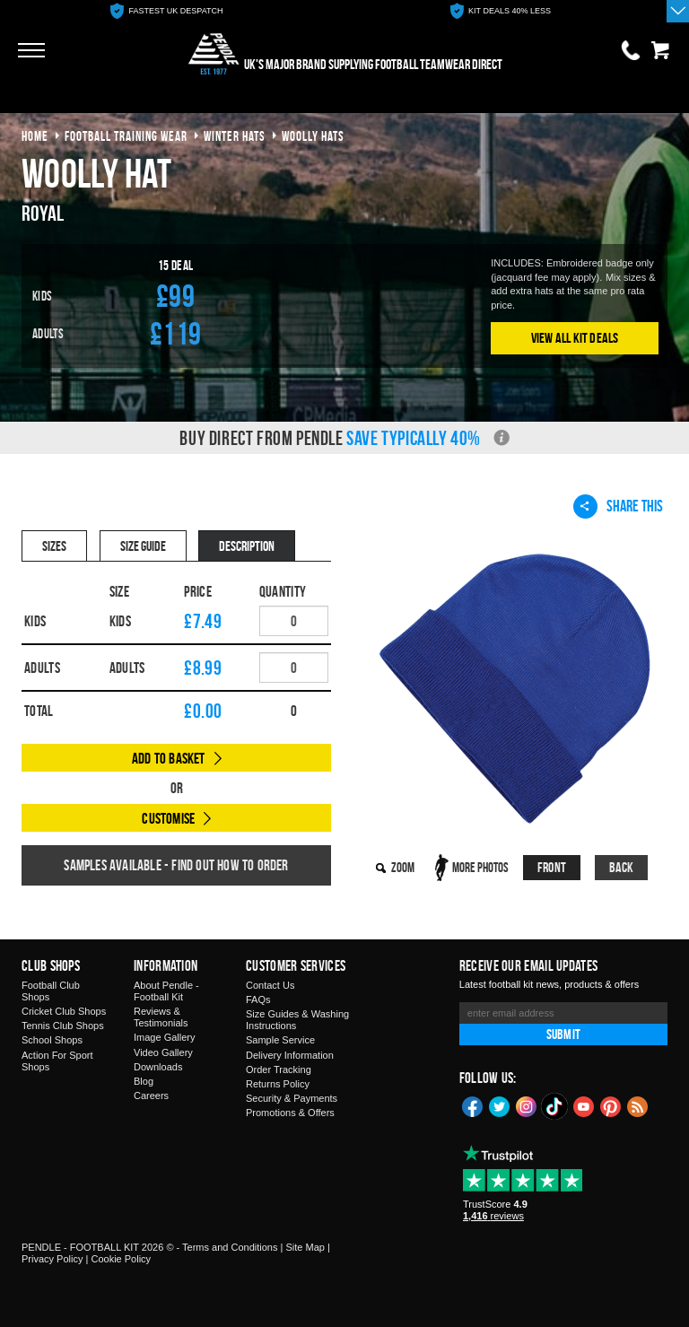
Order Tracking (278, 1069)
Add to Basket (168, 758)
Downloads (158, 1066)
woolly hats (313, 136)
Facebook (472, 1105)
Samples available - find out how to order (176, 865)
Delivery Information (290, 1055)
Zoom (402, 867)
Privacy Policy (52, 1258)
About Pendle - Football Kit (166, 991)
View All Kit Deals (575, 337)
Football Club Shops (51, 991)
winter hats (235, 136)
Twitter (499, 1105)
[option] (167, 11)
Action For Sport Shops (57, 1061)
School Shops (52, 1040)
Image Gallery (164, 1037)
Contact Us (270, 985)
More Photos (480, 867)
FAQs (258, 999)
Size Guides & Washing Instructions (297, 1019)
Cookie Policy (121, 1258)
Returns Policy (278, 1083)
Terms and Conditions (229, 1247)
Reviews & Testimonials (161, 1017)
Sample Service (280, 1040)
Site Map (304, 1247)
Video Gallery (163, 1052)
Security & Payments (291, 1098)
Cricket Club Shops (64, 1011)
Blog (143, 1081)
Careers (151, 1095)
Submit (563, 1034)
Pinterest (610, 1105)
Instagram (526, 1105)
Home (35, 136)
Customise (168, 818)
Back (621, 867)
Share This (618, 506)
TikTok (555, 1106)
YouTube (584, 1105)
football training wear (126, 136)
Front (551, 867)
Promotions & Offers (290, 1112)
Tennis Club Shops (63, 1025)
